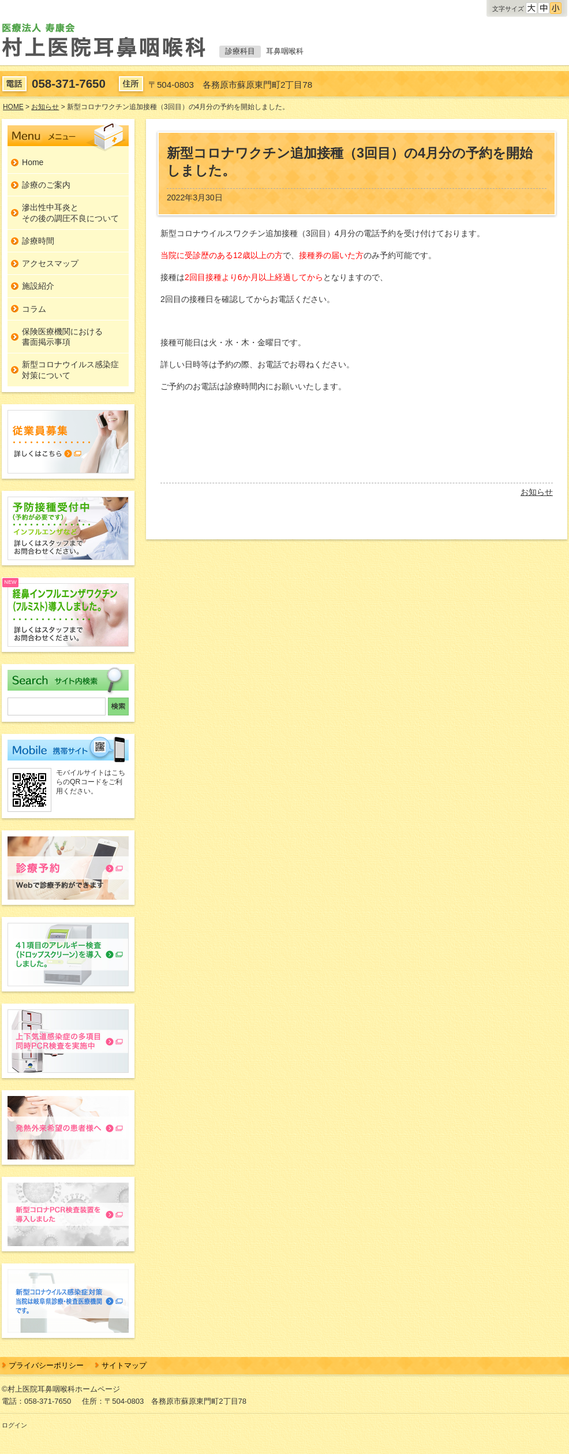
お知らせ (537, 492)
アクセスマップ (50, 263)
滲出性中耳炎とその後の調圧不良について (70, 212)
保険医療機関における (62, 337)
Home (32, 162)
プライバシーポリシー (46, 1365)
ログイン (14, 1425)
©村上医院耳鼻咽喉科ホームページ (61, 1389)
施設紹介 (38, 285)
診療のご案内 (46, 184)
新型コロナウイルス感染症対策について (70, 369)
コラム (34, 309)
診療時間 (38, 240)
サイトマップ (124, 1365)
